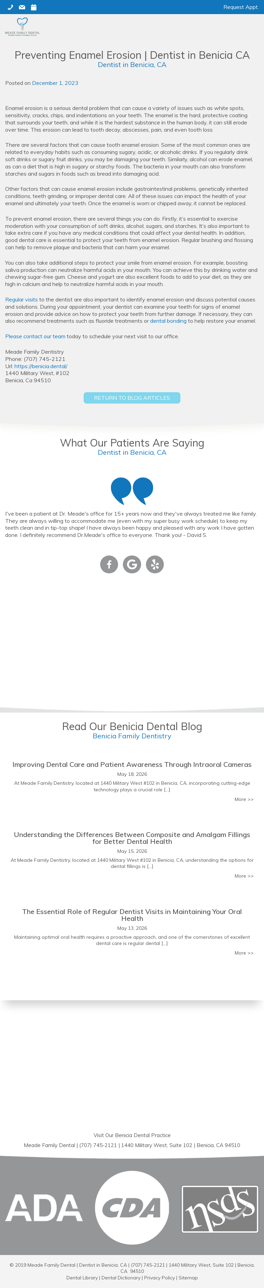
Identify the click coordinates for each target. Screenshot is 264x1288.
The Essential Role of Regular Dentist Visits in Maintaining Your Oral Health (132, 915)
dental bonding (168, 320)
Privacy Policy (159, 1278)
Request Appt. (241, 6)
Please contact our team (35, 336)
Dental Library (82, 1278)
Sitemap (188, 1278)
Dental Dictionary (121, 1278)
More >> (244, 799)
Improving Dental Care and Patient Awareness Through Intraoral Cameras (132, 764)
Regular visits (21, 299)
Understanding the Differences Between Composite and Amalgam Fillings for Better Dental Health (132, 838)
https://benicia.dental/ (40, 366)
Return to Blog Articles (132, 397)
